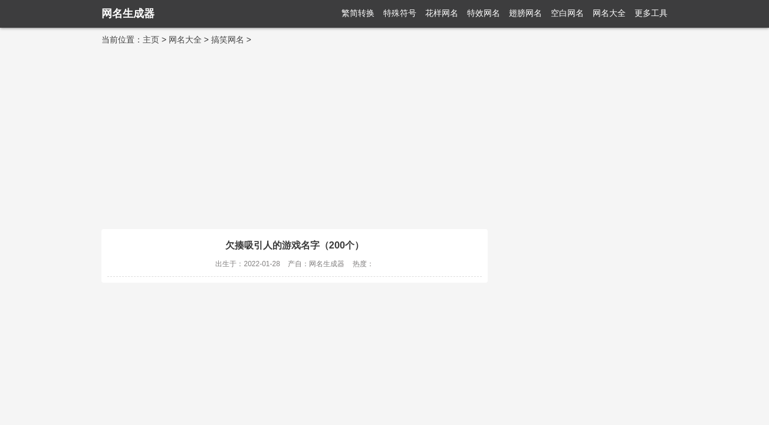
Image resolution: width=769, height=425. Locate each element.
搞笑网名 (227, 39)
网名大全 (609, 13)
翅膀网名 (525, 13)
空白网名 (567, 13)
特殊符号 (399, 13)
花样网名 (441, 13)
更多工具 (651, 13)
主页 (151, 39)
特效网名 (483, 13)
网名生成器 (128, 13)
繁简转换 (357, 13)
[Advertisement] (384, 134)
